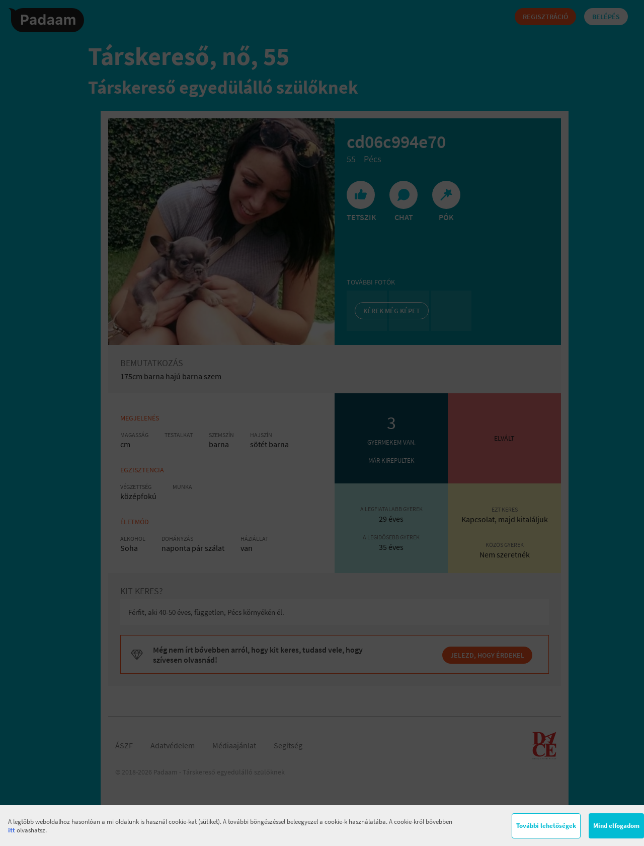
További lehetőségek (546, 825)
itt (11, 830)
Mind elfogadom (616, 825)
